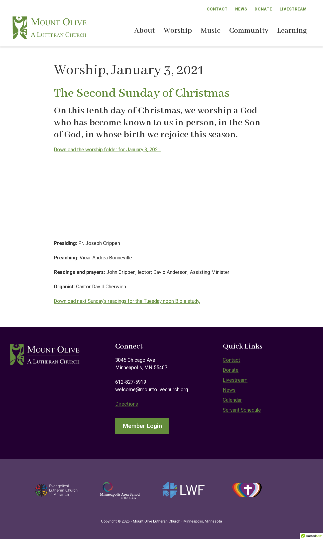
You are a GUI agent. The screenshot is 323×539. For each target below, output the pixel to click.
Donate (263, 9)
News (241, 9)
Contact (217, 9)
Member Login (142, 425)
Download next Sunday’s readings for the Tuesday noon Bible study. (127, 301)
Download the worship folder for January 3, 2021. (107, 150)
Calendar (232, 400)
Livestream (293, 9)
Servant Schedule (242, 410)
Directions (126, 404)
